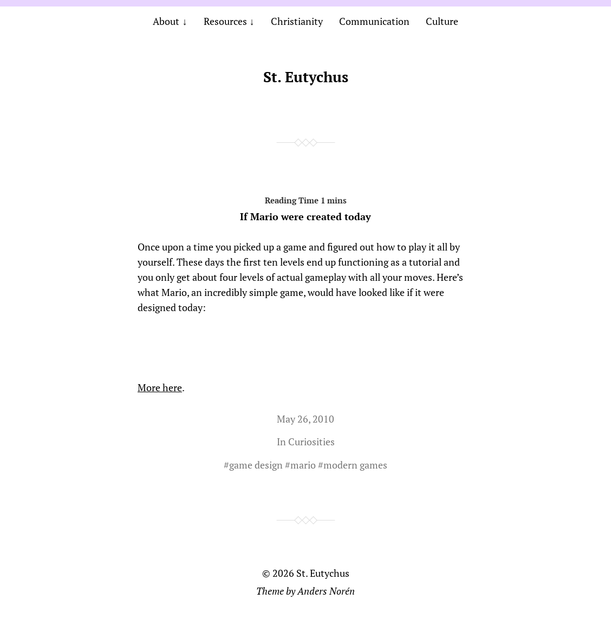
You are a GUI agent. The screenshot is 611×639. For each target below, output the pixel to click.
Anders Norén (326, 590)
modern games (355, 464)
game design (256, 464)
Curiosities (311, 441)
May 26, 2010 (305, 418)
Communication (374, 21)
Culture (442, 21)
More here (160, 387)
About (166, 21)
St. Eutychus (305, 77)
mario (303, 464)
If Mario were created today (305, 206)
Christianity (297, 21)
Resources (225, 21)
